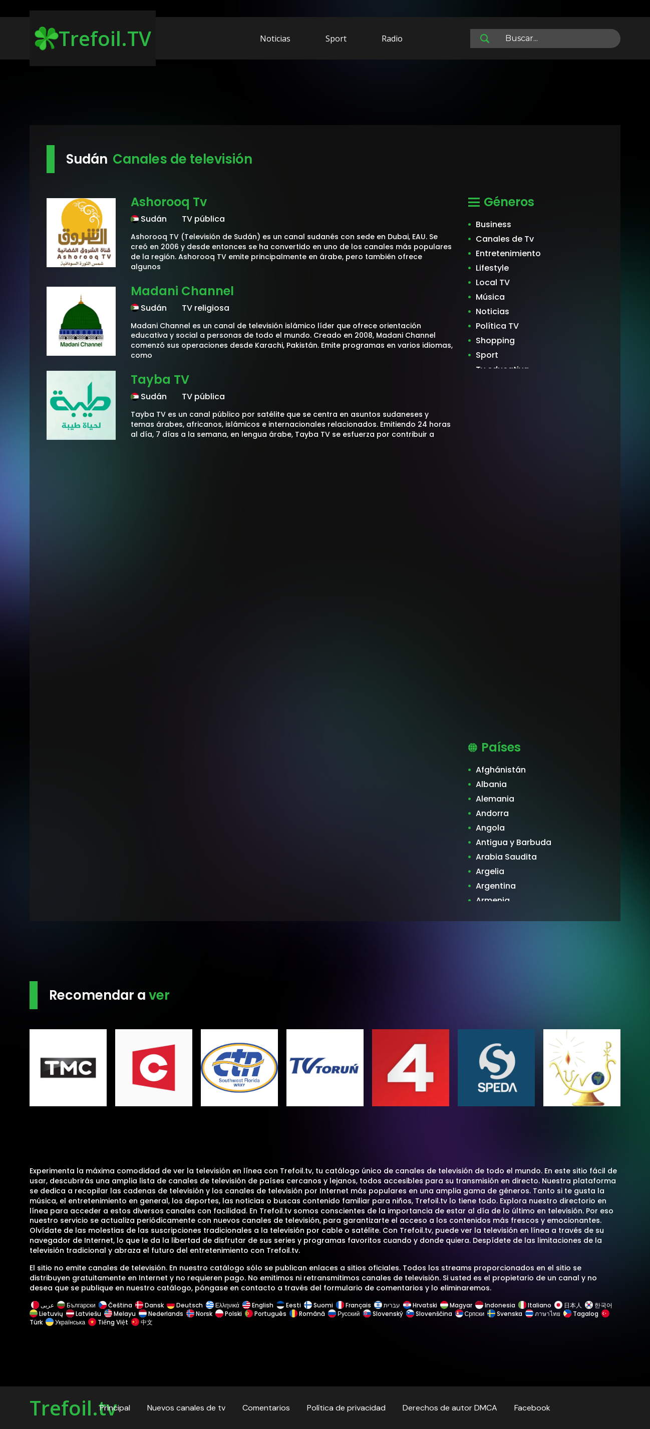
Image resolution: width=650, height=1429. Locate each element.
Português (265, 1313)
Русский (344, 1313)
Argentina (496, 886)
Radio (392, 38)
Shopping (495, 340)
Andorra (492, 813)
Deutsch (184, 1305)
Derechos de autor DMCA (450, 1407)
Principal (115, 1407)
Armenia (493, 900)
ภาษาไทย (543, 1313)
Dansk (149, 1305)
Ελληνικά (222, 1305)
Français (354, 1305)
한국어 (598, 1305)
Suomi (318, 1305)
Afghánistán (501, 770)
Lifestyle (492, 268)
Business (493, 224)
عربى (43, 1305)
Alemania (495, 799)
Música (490, 297)
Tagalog (581, 1313)
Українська (65, 1322)
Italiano (535, 1305)
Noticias (275, 38)
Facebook (532, 1407)
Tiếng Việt (108, 1322)
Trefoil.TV (93, 38)
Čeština (115, 1305)
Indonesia (495, 1305)
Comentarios (266, 1407)
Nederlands (161, 1313)
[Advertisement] (325, 94)
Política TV (497, 326)
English (258, 1305)
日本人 (568, 1305)
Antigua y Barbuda (513, 842)
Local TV (493, 282)
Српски (470, 1313)
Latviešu (84, 1313)
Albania (491, 784)
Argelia (490, 871)
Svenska (505, 1313)
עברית (387, 1305)
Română (307, 1313)
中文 (141, 1322)
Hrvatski (420, 1305)
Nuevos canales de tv (186, 1407)
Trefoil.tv (73, 1407)
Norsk (199, 1313)
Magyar (456, 1305)
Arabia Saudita (506, 857)
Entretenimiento (508, 253)
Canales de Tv (505, 239)
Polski (228, 1313)
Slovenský (383, 1313)
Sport (336, 38)
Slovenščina (429, 1313)
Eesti (288, 1305)
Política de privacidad (346, 1407)
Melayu (120, 1313)
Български (76, 1305)
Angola (490, 828)
